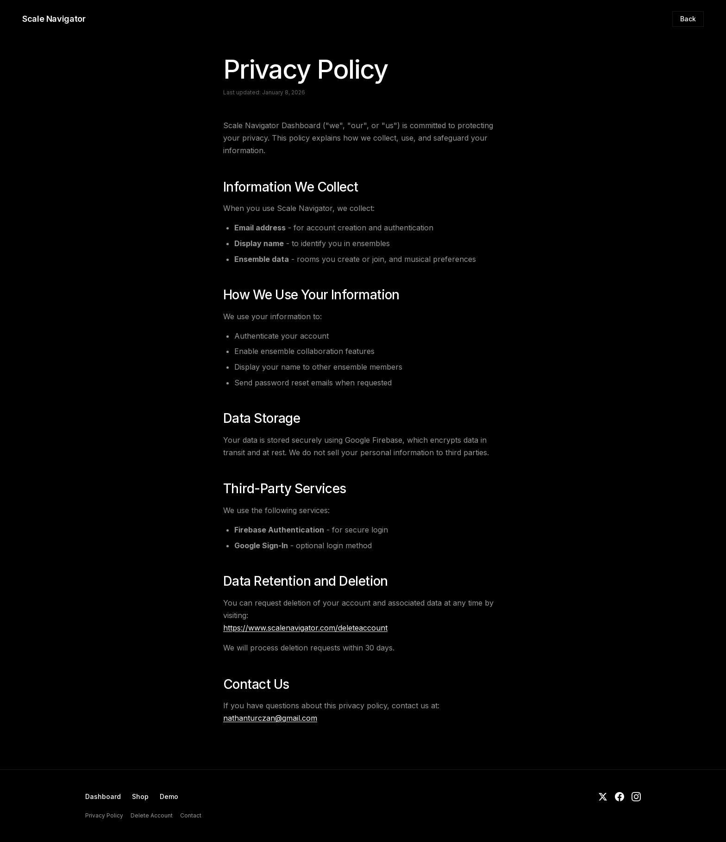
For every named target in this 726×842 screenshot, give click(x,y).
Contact (190, 815)
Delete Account (152, 815)
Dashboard (103, 796)
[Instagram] (636, 798)
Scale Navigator (54, 19)
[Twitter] (602, 798)
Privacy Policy (104, 815)
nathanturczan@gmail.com (270, 718)
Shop (140, 796)
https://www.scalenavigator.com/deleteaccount (305, 627)
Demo (169, 796)
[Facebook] (619, 798)
